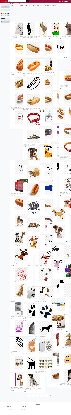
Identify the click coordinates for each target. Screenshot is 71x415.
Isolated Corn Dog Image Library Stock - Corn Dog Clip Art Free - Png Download (65, 118)
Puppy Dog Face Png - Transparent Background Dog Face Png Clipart (28, 160)
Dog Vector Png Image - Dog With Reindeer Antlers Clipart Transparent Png (28, 248)
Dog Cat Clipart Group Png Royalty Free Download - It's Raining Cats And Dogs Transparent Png (65, 190)
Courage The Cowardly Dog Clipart (40, 262)
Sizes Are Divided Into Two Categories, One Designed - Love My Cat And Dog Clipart (53, 52)
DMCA (8, 407)
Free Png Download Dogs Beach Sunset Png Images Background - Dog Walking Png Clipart (65, 258)
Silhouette (23, 409)
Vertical (2, 20)
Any (2, 21)
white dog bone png (23, 5)
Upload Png (23, 406)
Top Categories (62, 1)
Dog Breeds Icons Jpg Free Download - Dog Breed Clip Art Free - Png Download (40, 369)
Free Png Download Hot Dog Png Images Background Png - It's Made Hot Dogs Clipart (65, 83)
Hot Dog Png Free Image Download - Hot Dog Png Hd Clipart (15, 70)
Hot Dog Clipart (62, 101)
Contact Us (9, 406)
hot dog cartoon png (55, 5)
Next (51, 395)
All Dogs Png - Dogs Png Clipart (16, 242)
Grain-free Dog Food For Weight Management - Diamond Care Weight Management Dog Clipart (16, 123)
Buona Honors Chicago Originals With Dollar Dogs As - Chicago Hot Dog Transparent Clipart (28, 106)
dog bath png (32, 5)
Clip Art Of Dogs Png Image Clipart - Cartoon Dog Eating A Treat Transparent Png (65, 345)
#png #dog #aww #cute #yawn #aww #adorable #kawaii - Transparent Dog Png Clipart (28, 386)
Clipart (22, 407)
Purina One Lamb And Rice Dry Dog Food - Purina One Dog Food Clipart (53, 345)
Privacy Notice (9, 410)
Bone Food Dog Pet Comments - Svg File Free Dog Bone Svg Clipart (53, 291)
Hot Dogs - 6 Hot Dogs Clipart (52, 118)
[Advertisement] (40, 14)
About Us (8, 404)
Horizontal (3, 18)
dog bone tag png (14, 5)
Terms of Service (10, 409)
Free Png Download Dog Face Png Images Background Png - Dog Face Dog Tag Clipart (16, 34)
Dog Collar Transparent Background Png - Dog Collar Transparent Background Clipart (40, 138)
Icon (22, 410)
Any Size (5, 6)
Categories (23, 404)
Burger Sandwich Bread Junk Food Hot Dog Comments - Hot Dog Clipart (16, 349)
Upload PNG (67, 1)
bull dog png (47, 5)
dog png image (39, 5)
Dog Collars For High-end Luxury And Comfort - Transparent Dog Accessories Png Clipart (65, 154)
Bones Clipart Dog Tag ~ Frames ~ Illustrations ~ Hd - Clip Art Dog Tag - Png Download (65, 295)
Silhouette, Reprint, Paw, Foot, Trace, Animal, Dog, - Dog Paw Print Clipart (28, 315)
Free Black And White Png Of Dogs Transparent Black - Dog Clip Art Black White (40, 175)
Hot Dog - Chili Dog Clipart (39, 104)
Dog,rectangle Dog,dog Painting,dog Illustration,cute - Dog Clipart (40, 34)
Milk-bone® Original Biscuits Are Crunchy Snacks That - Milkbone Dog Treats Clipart (16, 296)
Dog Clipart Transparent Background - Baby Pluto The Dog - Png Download (40, 157)
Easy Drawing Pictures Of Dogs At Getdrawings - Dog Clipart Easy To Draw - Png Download (16, 173)
